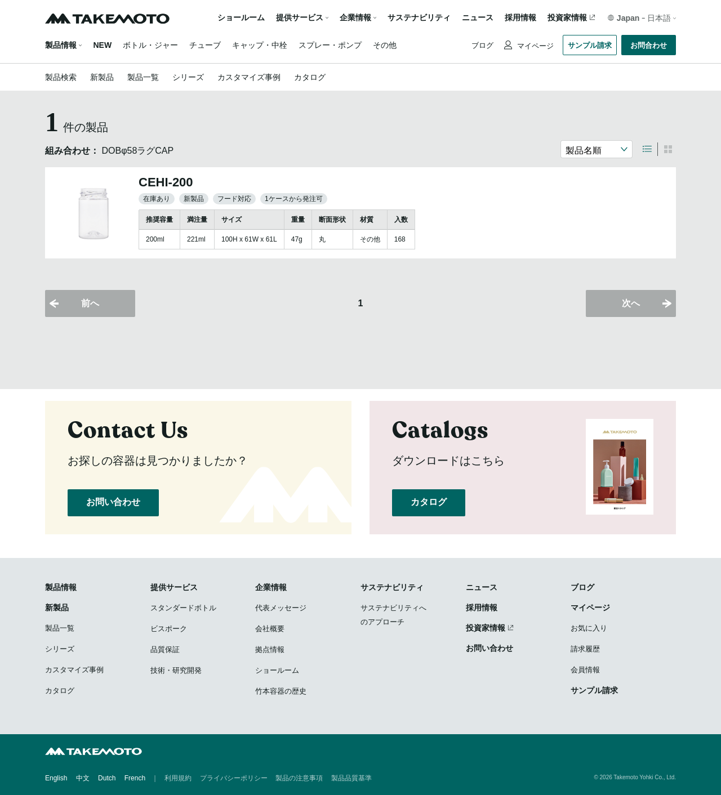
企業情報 (271, 587)
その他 (385, 45)
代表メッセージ (280, 608)
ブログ (482, 45)
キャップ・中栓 (259, 45)
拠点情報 (269, 649)
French (134, 778)
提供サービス (174, 587)
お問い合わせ (113, 502)
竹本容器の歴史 (280, 691)
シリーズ (188, 77)
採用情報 (520, 18)
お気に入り (589, 628)
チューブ (205, 45)
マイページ (534, 46)
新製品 (102, 77)
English (56, 778)
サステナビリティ (419, 18)
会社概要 (269, 628)
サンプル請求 (590, 45)
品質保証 (165, 649)
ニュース (477, 18)
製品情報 (61, 45)
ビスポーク (168, 628)
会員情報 (585, 670)
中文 (83, 778)
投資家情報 (567, 18)
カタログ (310, 77)
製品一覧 (143, 77)
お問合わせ (648, 45)
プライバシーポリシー (234, 778)
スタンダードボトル (183, 608)
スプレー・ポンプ (330, 45)
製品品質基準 (351, 778)
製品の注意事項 (299, 778)
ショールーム (241, 18)
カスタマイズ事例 (249, 77)
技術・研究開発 (176, 670)
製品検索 (61, 77)
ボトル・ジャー (150, 45)
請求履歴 (585, 649)
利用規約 (178, 778)
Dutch (106, 778)
